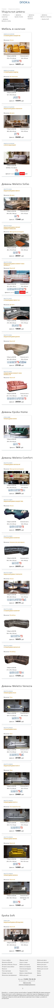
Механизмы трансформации (9, 975)
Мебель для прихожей (42, 962)
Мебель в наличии (14, 36)
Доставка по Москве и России (9, 964)
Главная (4, 9)
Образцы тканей (24, 960)
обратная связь (27, 982)
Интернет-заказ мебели (8, 966)
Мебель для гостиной (42, 968)
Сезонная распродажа (25, 968)
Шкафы (39, 971)
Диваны (39, 975)
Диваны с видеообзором (26, 973)
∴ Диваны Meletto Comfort (31, 16)
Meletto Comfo (14, 465)
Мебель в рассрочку (25, 964)
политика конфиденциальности (27, 984)
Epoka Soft (14, 923)
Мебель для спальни (42, 966)
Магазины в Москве (7, 962)
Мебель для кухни (41, 964)
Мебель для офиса (42, 960)
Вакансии (4, 968)
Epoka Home (14, 419)
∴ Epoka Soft (45, 19)
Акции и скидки (24, 962)
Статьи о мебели (6, 960)
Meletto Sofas (14, 191)
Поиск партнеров (6, 971)
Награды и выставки (7, 973)
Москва (20, 979)
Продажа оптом (23, 971)
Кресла (39, 973)
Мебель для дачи (24, 975)
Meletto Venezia (14, 693)
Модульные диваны (14, 9)
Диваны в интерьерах (25, 966)
